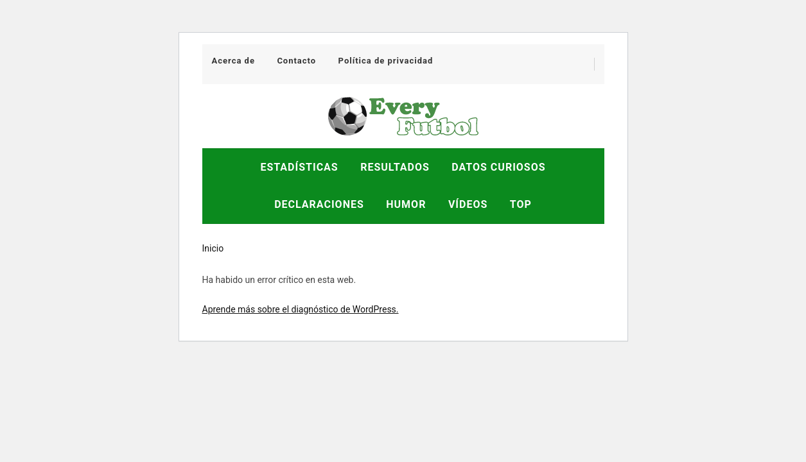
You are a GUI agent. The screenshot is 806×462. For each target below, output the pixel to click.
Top (521, 204)
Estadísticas (299, 167)
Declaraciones (319, 204)
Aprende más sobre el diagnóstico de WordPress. (300, 309)
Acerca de (233, 60)
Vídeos (467, 204)
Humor (406, 204)
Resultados (395, 167)
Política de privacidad (386, 60)
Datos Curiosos (498, 167)
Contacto (296, 60)
